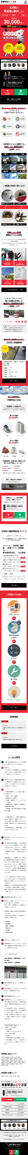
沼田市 (11, 1057)
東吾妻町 (12, 1064)
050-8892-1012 (15, 83)
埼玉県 (10, 1076)
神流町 (11, 1058)
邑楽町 (7, 1061)
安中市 (6, 1062)
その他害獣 (23, 66)
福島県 (2, 1076)
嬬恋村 (2, 1059)
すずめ (18, 66)
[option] (14, 364)
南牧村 (15, 1058)
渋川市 (15, 1057)
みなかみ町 (15, 1059)
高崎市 (2, 1057)
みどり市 (3, 1058)
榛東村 (10, 1062)
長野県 (18, 1076)
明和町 (2, 1065)
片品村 (10, 1059)
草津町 (7, 1064)
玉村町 (20, 1064)
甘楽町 (23, 1062)
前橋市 (11, 1061)
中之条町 (20, 1058)
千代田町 (3, 1061)
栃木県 (6, 1076)
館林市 (23, 1061)
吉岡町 (7, 1058)
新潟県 (14, 1076)
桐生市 (15, 1061)
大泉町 (6, 1065)
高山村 (6, 1059)
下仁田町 (19, 1062)
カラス (9, 66)
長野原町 (3, 1064)
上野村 (14, 1062)
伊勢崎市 (7, 1057)
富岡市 (19, 1057)
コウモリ (14, 66)
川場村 (16, 1064)
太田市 (19, 1061)
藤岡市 (2, 1062)
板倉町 (20, 1059)
